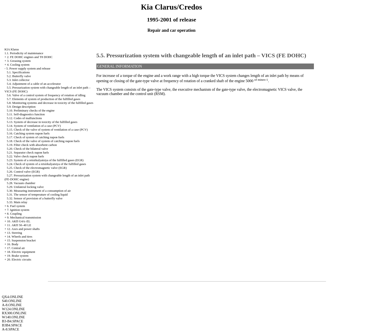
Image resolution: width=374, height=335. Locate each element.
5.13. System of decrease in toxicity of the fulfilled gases (42, 122)
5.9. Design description (21, 106)
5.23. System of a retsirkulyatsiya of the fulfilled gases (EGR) (45, 160)
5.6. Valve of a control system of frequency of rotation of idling (46, 95)
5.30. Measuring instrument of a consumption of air (39, 190)
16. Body (12, 244)
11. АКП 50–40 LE (19, 225)
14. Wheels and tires (19, 236)
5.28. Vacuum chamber (21, 183)
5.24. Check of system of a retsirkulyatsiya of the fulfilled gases (46, 164)
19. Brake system (17, 255)
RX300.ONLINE (14, 313)
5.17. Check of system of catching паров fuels (35, 137)
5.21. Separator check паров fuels (28, 152)
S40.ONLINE (12, 301)
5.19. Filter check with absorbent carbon (32, 145)
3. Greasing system (19, 61)
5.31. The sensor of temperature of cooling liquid (37, 194)
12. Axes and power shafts (23, 229)
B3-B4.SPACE (12, 321)
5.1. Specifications (18, 72)
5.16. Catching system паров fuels (28, 133)
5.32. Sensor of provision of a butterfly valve (35, 198)
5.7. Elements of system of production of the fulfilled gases (43, 99)
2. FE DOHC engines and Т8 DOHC (29, 57)
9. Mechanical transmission (24, 217)
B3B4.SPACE (12, 325)
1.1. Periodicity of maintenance (24, 53)
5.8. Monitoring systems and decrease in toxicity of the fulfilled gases (50, 103)
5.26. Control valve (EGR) (23, 171)
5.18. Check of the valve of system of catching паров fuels (43, 141)
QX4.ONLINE (12, 297)
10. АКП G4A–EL (18, 221)
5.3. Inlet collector (18, 80)
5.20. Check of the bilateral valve (27, 148)
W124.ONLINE (13, 309)
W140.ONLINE (13, 317)
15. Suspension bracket (21, 240)
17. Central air (16, 248)
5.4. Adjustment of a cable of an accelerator (34, 83)
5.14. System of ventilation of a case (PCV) (34, 126)
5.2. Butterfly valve (19, 76)
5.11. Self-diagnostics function (26, 114)
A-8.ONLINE (12, 305)
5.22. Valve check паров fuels (25, 156)
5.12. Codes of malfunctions (24, 118)
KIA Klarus (12, 49)
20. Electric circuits (19, 259)
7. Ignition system (18, 210)
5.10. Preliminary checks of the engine (31, 110)
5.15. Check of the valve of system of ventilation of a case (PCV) (47, 129)
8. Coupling (14, 213)
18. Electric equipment (21, 252)
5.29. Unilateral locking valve (25, 187)
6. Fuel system (16, 206)
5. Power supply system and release (28, 68)
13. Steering (14, 232)
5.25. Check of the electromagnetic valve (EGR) (37, 168)
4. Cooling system (18, 64)
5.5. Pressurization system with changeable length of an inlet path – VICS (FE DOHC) (201, 55)
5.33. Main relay (17, 202)
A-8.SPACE (10, 329)
